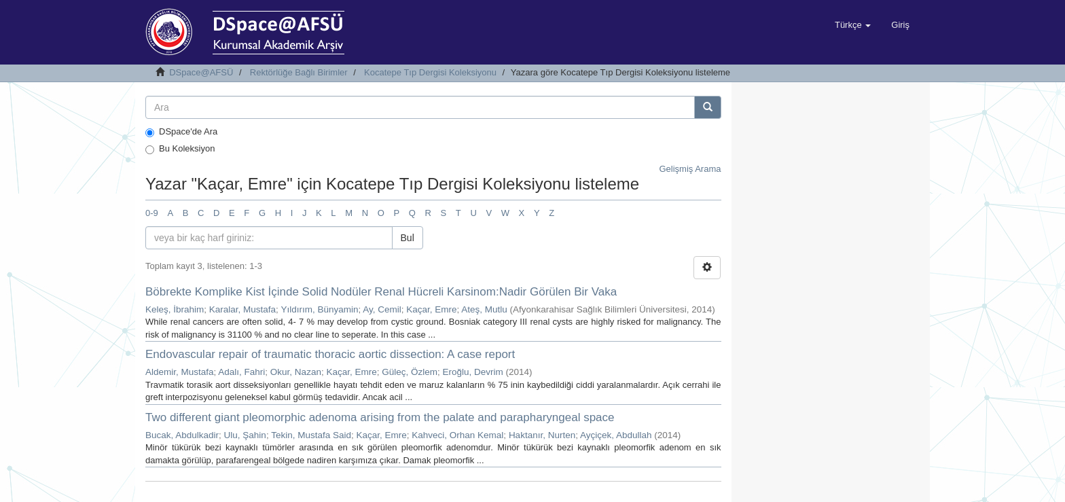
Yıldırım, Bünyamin (319, 309)
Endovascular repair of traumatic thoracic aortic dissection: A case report (330, 354)
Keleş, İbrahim (174, 309)
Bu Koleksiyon (180, 148)
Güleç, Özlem (409, 372)
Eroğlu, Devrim (473, 372)
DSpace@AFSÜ (201, 72)
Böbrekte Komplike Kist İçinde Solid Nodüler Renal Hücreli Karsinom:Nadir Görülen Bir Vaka (381, 291)
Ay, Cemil (382, 309)
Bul (407, 237)
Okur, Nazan (295, 372)
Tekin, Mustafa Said (311, 435)
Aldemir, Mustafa (179, 372)
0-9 (151, 213)
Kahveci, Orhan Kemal (457, 435)
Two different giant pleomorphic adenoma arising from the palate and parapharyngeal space (380, 417)
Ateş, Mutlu (484, 309)
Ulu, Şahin (245, 435)
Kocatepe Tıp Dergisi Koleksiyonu (430, 72)
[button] (853, 25)
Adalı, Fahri (241, 372)
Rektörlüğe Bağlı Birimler (299, 72)
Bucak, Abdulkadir (182, 435)
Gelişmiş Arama (690, 169)
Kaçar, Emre (431, 309)
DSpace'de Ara (181, 131)
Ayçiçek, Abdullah (616, 435)
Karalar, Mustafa (242, 309)
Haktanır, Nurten (542, 435)
